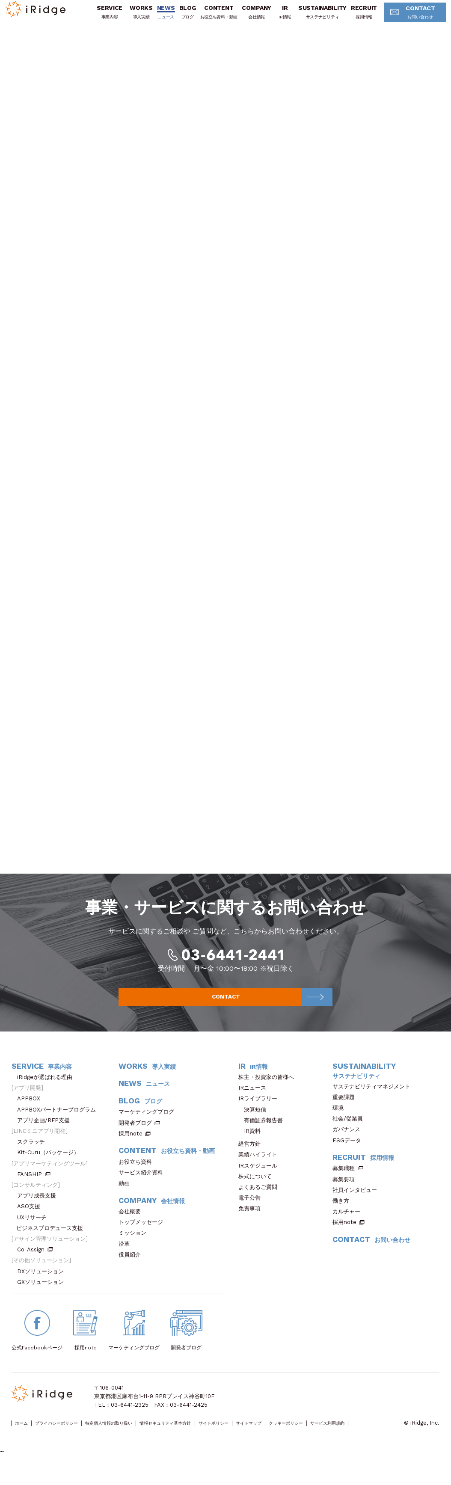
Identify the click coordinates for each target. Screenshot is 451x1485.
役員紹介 (132, 1264)
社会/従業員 (350, 1129)
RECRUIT (352, 18)
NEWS (154, 18)
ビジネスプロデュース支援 (52, 1238)
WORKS (129, 18)
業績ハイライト (260, 1165)
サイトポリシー (279, 1433)
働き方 (343, 1211)
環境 (340, 1117)
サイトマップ (326, 1433)
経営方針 (252, 1154)
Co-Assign (35, 1260)
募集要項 (346, 1189)
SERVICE (97, 18)
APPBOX (31, 1109)
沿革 (127, 1254)
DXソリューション (43, 1281)
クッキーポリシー (375, 1433)
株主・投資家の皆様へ (269, 1087)
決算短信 (255, 1119)
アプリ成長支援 (39, 1206)
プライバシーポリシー (72, 1433)
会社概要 (132, 1221)
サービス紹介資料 (144, 1182)
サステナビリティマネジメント (374, 1096)
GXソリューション (43, 1292)
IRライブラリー (260, 1109)
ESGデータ (349, 1150)
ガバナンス (349, 1139)
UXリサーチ (34, 1227)
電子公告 (252, 1208)
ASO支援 (31, 1216)
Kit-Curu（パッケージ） (51, 1162)
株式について (257, 1186)
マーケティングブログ (149, 1122)
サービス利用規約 (33, 1442)
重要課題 (346, 1107)
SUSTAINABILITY (310, 18)
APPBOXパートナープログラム (59, 1119)
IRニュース (255, 1098)
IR (273, 18)
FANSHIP (33, 1184)
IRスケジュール (260, 1175)
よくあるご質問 (260, 1197)
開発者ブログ (135, 1132)
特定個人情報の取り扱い (141, 1433)
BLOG (175, 18)
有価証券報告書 (263, 1130)
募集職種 (347, 1178)
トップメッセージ (144, 1232)
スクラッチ (33, 1152)
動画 (127, 1193)
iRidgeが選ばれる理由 (47, 1087)
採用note (130, 1143)
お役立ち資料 (138, 1171)
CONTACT (404, 18)
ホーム (25, 1433)
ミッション (135, 1243)
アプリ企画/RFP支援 (46, 1130)
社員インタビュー (357, 1200)
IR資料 (252, 1141)
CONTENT (206, 18)
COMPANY (244, 18)
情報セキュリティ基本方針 (215, 1433)
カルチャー (349, 1221)
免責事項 (252, 1218)
